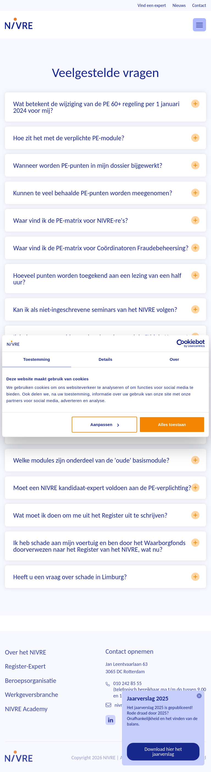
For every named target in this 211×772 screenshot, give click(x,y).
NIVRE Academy (26, 715)
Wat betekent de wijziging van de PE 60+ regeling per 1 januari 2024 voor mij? (106, 107)
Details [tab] (105, 359)
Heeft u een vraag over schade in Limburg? (106, 577)
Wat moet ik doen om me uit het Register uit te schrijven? (106, 515)
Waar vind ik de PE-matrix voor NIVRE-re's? (106, 220)
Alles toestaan (172, 424)
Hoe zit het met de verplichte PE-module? (106, 138)
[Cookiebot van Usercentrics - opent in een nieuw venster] (181, 343)
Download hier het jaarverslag (163, 751)
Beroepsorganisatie (30, 686)
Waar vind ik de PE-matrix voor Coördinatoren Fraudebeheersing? (106, 248)
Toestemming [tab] (36, 359)
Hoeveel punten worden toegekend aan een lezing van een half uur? (106, 278)
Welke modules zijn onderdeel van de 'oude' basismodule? (106, 460)
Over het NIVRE (25, 658)
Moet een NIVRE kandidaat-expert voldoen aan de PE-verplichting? (106, 487)
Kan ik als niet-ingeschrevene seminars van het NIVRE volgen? (106, 309)
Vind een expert (152, 5)
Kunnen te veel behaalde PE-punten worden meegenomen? (106, 193)
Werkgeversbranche (31, 700)
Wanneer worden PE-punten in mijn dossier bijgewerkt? (106, 165)
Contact (199, 5)
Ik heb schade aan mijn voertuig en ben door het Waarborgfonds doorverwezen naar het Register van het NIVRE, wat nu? (106, 546)
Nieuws (179, 5)
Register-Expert (25, 672)
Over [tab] (174, 359)
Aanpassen (104, 424)
